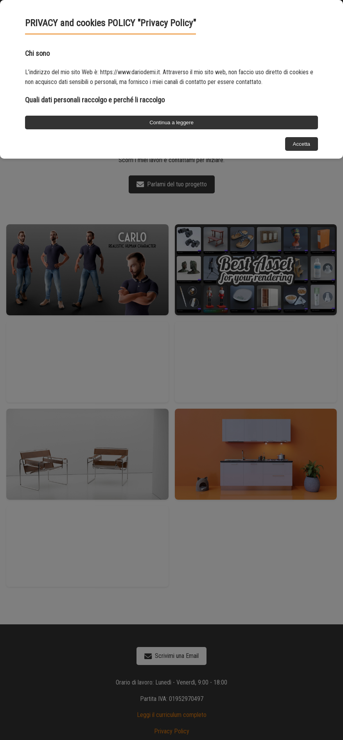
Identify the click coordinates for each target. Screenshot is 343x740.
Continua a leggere (171, 122)
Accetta (301, 144)
